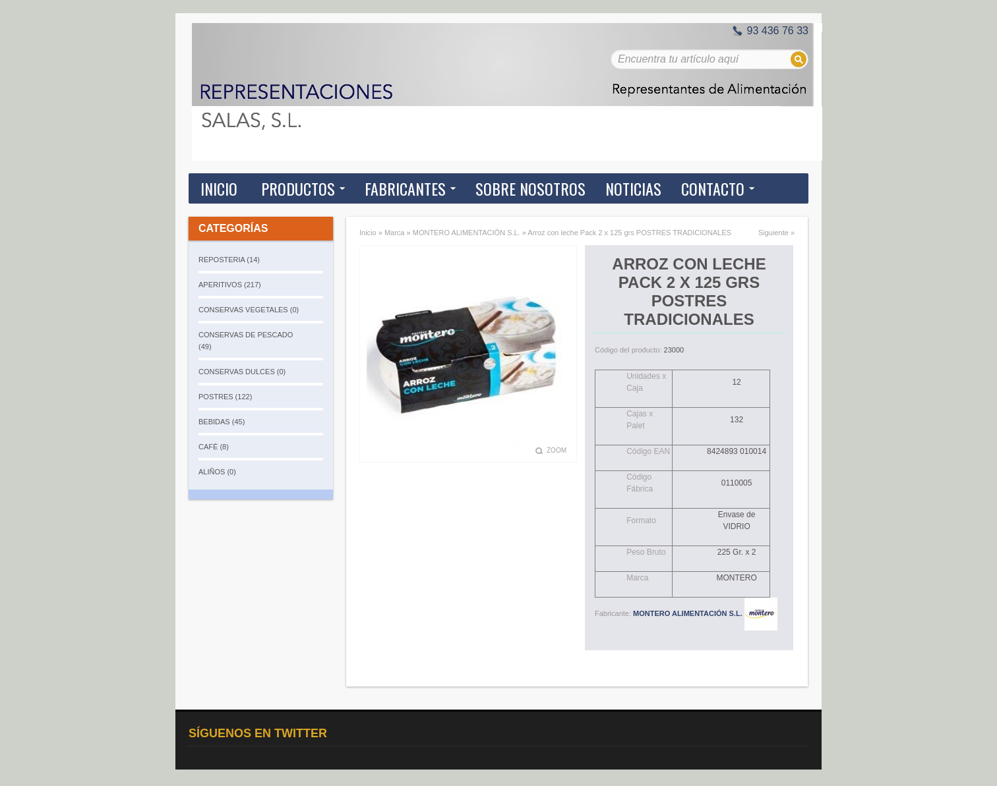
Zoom (556, 450)
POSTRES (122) (225, 397)
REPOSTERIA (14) (229, 260)
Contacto (712, 188)
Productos (298, 188)
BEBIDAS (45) (221, 422)
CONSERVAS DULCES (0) (242, 372)
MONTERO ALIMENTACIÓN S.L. (466, 233)
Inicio (218, 188)
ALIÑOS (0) (217, 472)
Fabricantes (405, 188)
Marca (394, 233)
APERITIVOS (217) (229, 285)
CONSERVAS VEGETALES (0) (248, 310)
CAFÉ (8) (213, 447)
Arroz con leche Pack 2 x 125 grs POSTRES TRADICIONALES (629, 233)
